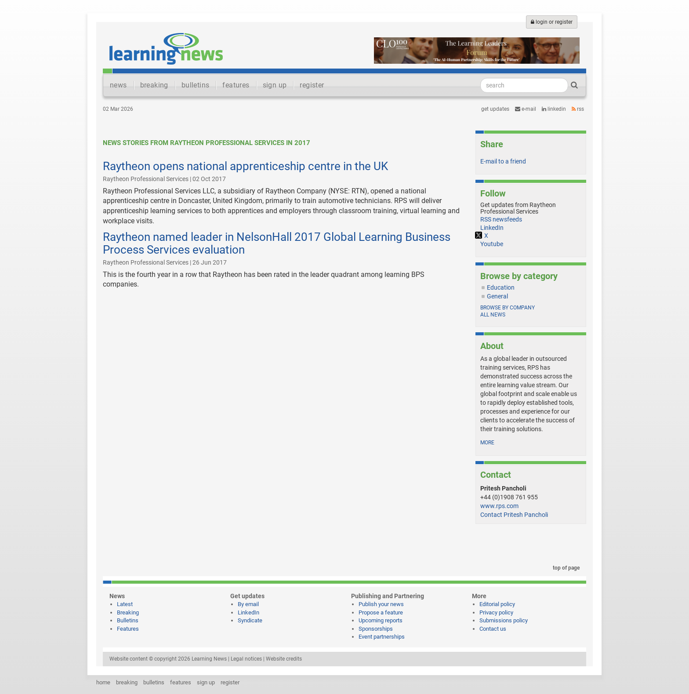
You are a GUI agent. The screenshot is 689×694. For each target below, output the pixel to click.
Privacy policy (496, 612)
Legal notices (246, 659)
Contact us (492, 628)
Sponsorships (376, 628)
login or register (552, 22)
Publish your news (381, 604)
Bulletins (127, 620)
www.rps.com (499, 505)
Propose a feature (381, 612)
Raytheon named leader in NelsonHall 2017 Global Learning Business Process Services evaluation (276, 243)
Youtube (491, 243)
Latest (125, 604)
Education (501, 287)
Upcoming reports (381, 620)
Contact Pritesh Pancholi (514, 514)
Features (128, 628)
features (235, 85)
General (497, 296)
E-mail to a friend (503, 161)
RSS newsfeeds (501, 219)
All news (492, 315)
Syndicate (250, 620)
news (118, 85)
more (487, 443)
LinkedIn (554, 109)
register (312, 85)
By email (248, 604)
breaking (154, 85)
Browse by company (507, 308)
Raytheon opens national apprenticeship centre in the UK (245, 166)
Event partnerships (382, 636)
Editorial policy (497, 604)
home (103, 682)
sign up (275, 85)
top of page (565, 568)
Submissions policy (503, 620)
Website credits (284, 659)
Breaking (128, 612)
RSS (578, 109)
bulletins (195, 85)
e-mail (525, 109)
